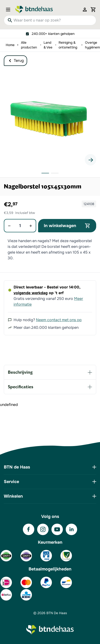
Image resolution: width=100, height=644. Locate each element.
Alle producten (29, 44)
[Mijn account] (85, 9)
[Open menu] (9, 9)
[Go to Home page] (34, 9)
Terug (15, 61)
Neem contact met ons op (59, 319)
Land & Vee (48, 44)
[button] (50, 119)
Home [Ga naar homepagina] (10, 45)
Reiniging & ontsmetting (68, 44)
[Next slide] (90, 159)
